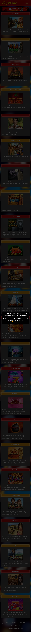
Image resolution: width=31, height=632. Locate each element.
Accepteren (15, 322)
